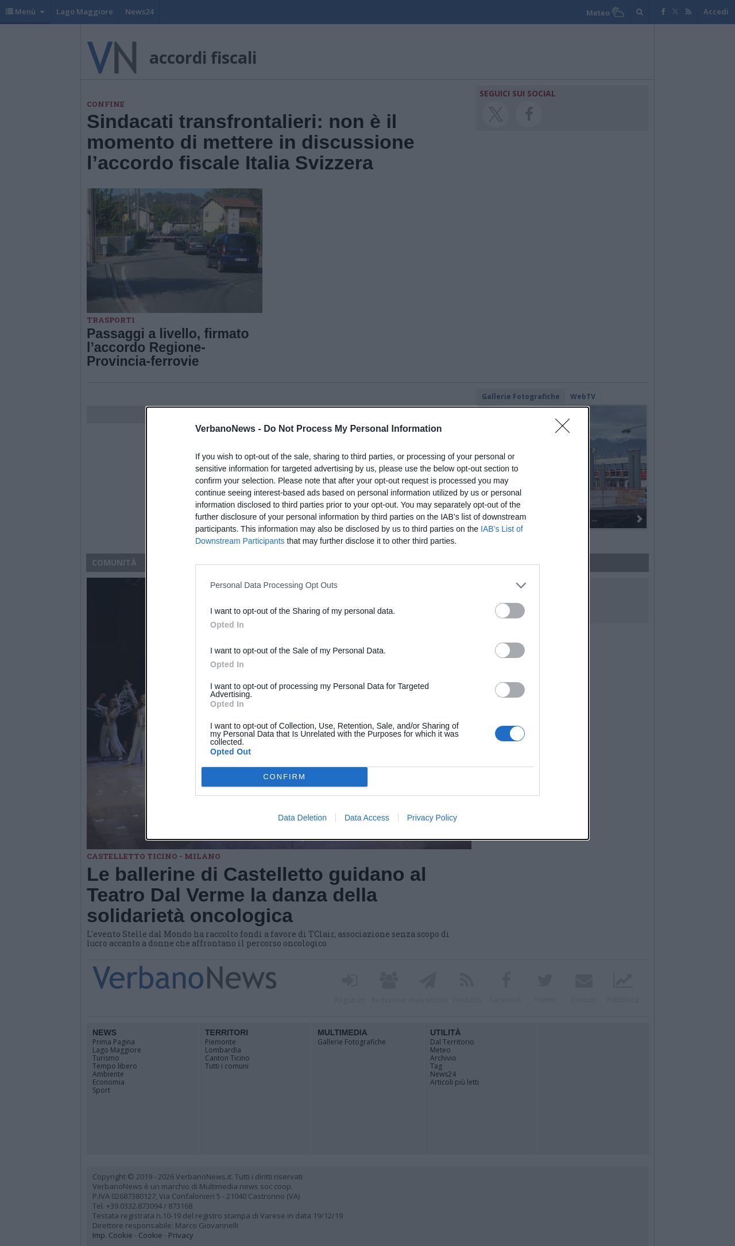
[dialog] (367, 623)
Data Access (367, 817)
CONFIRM (284, 776)
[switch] (510, 610)
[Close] (566, 429)
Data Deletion (302, 817)
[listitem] (367, 585)
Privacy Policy (432, 817)
